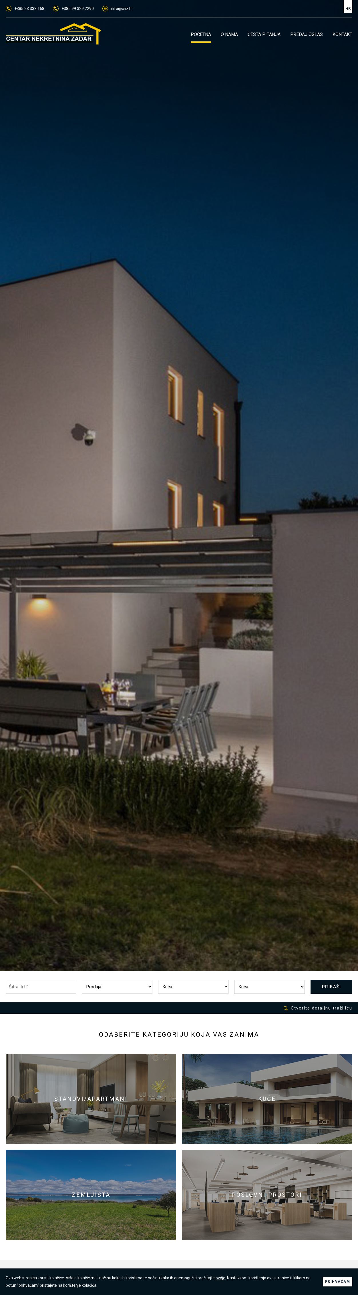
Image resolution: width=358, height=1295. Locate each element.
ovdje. (221, 1278)
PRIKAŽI (331, 986)
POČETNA (201, 34)
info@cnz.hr (117, 8)
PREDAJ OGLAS (306, 34)
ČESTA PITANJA (264, 34)
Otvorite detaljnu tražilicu (318, 1008)
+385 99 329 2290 (73, 8)
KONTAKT (342, 34)
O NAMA (229, 34)
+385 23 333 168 (25, 8)
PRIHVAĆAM (337, 1282)
